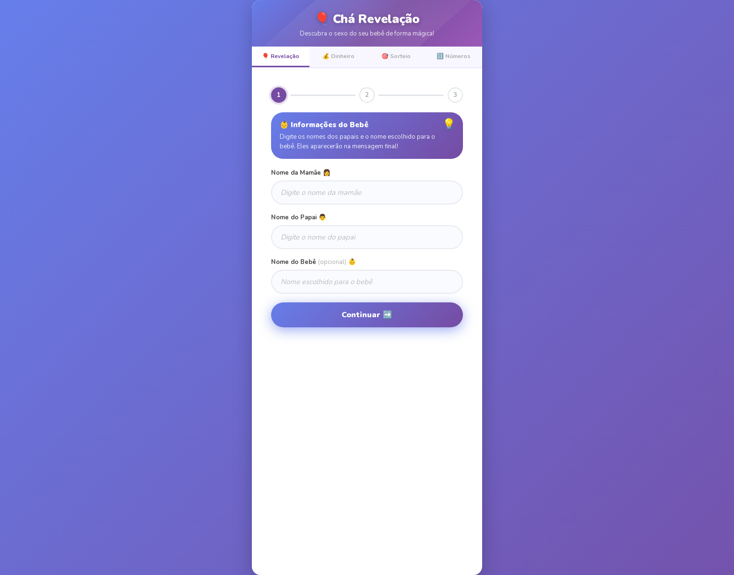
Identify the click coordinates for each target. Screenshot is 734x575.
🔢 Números (454, 56)
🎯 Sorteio (396, 56)
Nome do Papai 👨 (298, 217)
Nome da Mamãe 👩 (301, 172)
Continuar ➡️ (367, 315)
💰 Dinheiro (338, 56)
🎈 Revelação (280, 56)
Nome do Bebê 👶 (313, 262)
